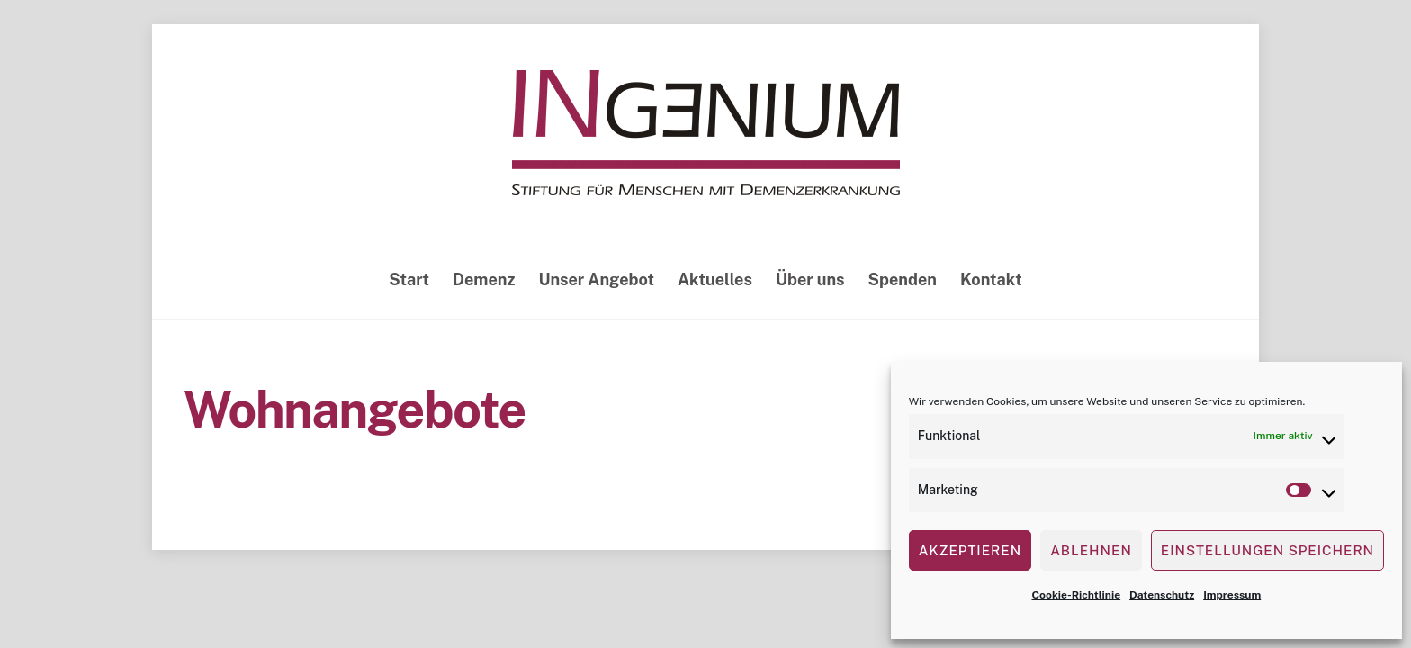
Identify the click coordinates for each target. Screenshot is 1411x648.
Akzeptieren (970, 550)
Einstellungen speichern (1267, 550)
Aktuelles (715, 279)
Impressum (1232, 595)
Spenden (902, 279)
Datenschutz (1161, 595)
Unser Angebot (596, 279)
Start (409, 279)
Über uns (810, 279)
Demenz (484, 279)
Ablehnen (1091, 550)
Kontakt (991, 279)
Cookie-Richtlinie (1075, 595)
